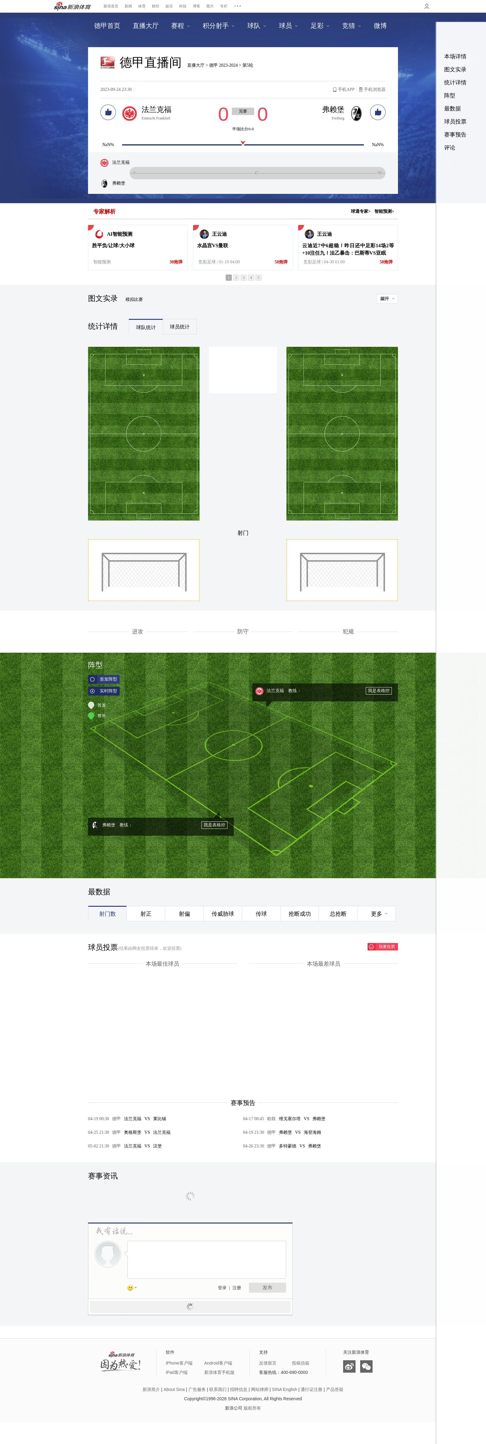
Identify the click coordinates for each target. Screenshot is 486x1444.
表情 (134, 1289)
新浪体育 (72, 6)
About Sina (174, 1389)
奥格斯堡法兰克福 (141, 1132)
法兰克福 (156, 109)
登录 (222, 1287)
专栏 (224, 6)
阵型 (449, 95)
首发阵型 (108, 679)
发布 (267, 1287)
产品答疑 (334, 1389)
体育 (142, 6)
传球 (261, 914)
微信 (366, 1366)
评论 (449, 148)
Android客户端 (218, 1363)
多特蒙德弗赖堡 (294, 1146)
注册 (236, 1287)
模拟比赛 (134, 299)
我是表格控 (379, 690)
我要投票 (387, 946)
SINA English (284, 1389)
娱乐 (169, 6)
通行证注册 (311, 1389)
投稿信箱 (300, 1363)
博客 (196, 6)
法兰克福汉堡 (137, 1146)
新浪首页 (111, 6)
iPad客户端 (177, 1372)
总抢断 (338, 914)
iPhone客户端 (179, 1363)
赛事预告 (455, 135)
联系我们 (218, 1389)
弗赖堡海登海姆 (294, 1132)
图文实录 (455, 69)
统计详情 (455, 82)
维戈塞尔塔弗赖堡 (296, 1118)
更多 (376, 914)
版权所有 (252, 1408)
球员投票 (455, 121)
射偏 (184, 914)
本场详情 (455, 56)
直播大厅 (196, 65)
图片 (210, 6)
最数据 (452, 108)
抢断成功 (300, 914)
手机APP (346, 89)
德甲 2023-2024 (224, 65)
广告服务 (197, 1389)
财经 (155, 6)
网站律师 (259, 1389)
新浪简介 (151, 1389)
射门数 (107, 914)
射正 (146, 914)
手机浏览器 (375, 89)
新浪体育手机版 (219, 1372)
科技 (183, 6)
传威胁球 (223, 914)
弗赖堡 (333, 109)
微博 (349, 1366)
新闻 (128, 6)
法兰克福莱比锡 (139, 1118)
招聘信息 (238, 1389)
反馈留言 (267, 1363)
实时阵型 (108, 691)
